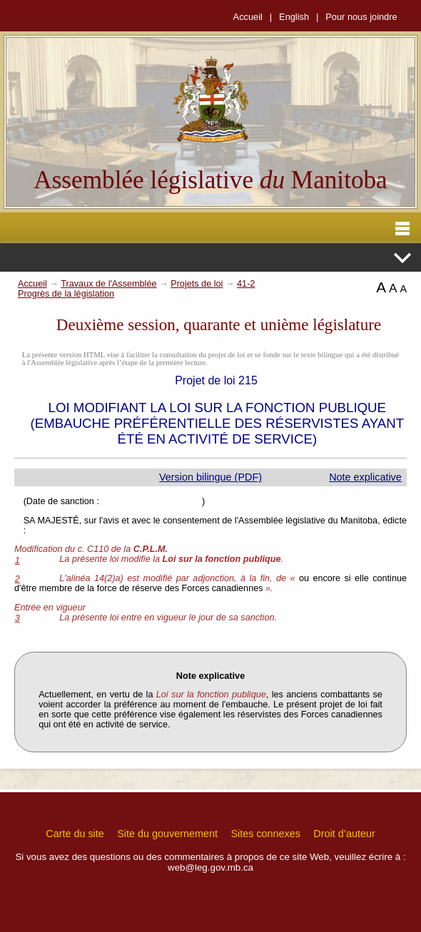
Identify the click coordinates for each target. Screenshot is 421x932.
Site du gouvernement (167, 833)
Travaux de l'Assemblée (108, 284)
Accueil (248, 16)
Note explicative (365, 477)
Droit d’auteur (344, 833)
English (294, 16)
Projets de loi (197, 284)
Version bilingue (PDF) (210, 477)
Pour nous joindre (361, 16)
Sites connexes (265, 833)
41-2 (246, 284)
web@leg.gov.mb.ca (210, 867)
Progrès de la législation (66, 294)
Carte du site (75, 833)
